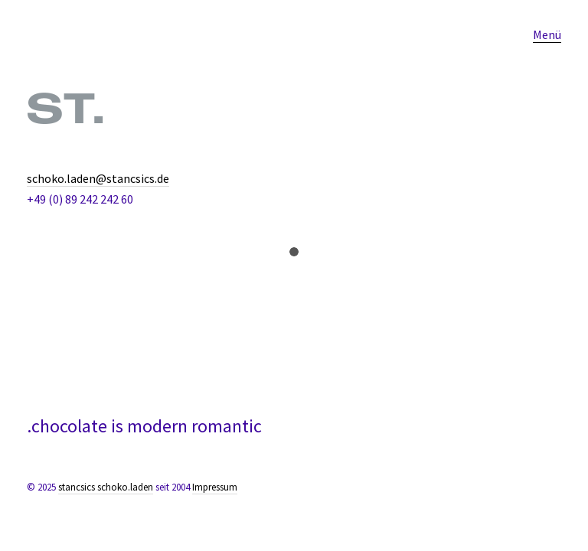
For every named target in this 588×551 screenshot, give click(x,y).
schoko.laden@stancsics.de (98, 178)
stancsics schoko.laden (105, 487)
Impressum (214, 487)
